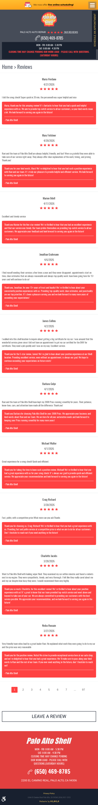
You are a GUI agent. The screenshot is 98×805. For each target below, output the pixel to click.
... (75, 689)
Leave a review (49, 716)
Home (7, 67)
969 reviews (71, 32)
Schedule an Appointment (94, 30)
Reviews (24, 67)
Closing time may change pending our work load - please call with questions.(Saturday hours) (49, 760)
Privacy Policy (49, 793)
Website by (49, 801)
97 (83, 689)
